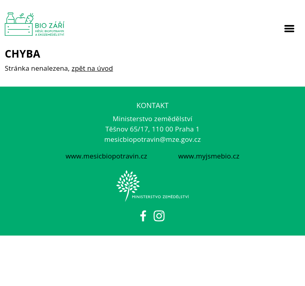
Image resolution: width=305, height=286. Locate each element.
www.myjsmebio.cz (207, 155)
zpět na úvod (92, 68)
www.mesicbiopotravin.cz (106, 155)
